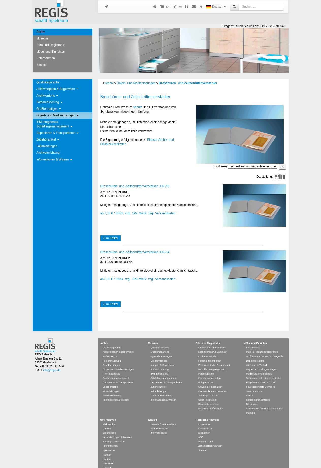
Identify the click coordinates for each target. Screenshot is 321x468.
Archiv (40, 32)
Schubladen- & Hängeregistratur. (263, 370)
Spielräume (109, 443)
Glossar (107, 460)
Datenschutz (205, 421)
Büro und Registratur (50, 45)
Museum (42, 38)
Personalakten (206, 366)
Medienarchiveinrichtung (259, 366)
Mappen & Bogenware (163, 357)
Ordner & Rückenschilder (212, 340)
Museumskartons (160, 344)
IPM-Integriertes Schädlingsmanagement (54, 124)
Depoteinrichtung (255, 353)
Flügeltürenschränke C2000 (261, 374)
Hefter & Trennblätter (209, 353)
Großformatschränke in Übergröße (264, 349)
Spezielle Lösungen (161, 349)
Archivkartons (47, 95)
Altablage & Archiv (208, 388)
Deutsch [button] (216, 6)
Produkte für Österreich (210, 401)
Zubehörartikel (47, 139)
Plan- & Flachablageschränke (262, 344)
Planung (250, 405)
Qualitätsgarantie (47, 82)
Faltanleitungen (46, 146)
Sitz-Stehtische (254, 383)
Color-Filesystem (207, 392)
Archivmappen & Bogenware (57, 89)
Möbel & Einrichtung (161, 388)
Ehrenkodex (109, 425)
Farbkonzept (253, 340)
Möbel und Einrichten (50, 51)
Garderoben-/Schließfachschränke (264, 401)
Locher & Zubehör (208, 349)
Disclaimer (204, 425)
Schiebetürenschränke (258, 392)
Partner (107, 447)
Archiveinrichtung (48, 152)
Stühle (249, 388)
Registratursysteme (208, 396)
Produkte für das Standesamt (214, 357)
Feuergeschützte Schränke (260, 379)
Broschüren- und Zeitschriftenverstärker (188, 83)
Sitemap (202, 443)
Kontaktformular (159, 421)
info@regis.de (51, 362)
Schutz (137, 107)
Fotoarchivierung (49, 102)
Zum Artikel (110, 238)
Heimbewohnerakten (209, 370)
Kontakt (41, 65)
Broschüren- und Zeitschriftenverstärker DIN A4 (134, 252)
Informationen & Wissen (54, 159)
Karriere (107, 451)
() (164, 6)
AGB (200, 429)
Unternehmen (45, 58)
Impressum (204, 416)
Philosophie (109, 416)
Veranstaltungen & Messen (117, 429)
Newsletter (108, 456)
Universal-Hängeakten (210, 379)
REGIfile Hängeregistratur (212, 362)
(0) (177, 6)
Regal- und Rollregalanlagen (261, 362)
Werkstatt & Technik (256, 357)
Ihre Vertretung (159, 425)
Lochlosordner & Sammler (212, 344)
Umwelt (107, 421)
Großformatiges (48, 109)
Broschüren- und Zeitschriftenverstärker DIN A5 (134, 186)
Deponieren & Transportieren (57, 133)
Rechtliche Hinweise (207, 412)
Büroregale (252, 396)
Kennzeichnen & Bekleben (212, 383)
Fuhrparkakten (206, 374)
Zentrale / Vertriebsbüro (163, 416)
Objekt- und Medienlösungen (57, 115)
